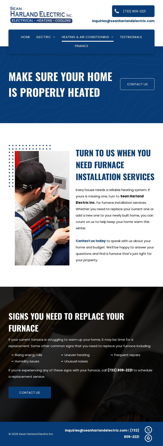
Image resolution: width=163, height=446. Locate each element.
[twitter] (148, 430)
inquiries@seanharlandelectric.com (123, 21)
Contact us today (91, 241)
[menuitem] (25, 37)
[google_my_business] (148, 439)
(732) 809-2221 (120, 370)
